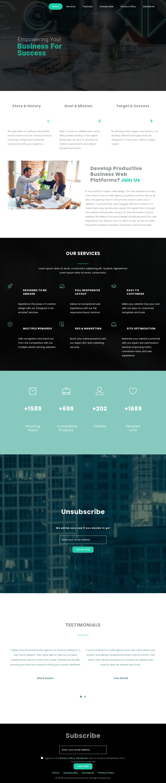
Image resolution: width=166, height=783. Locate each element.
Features (88, 6)
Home (55, 6)
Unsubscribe (106, 6)
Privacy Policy (128, 6)
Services (71, 6)
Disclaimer (149, 6)
